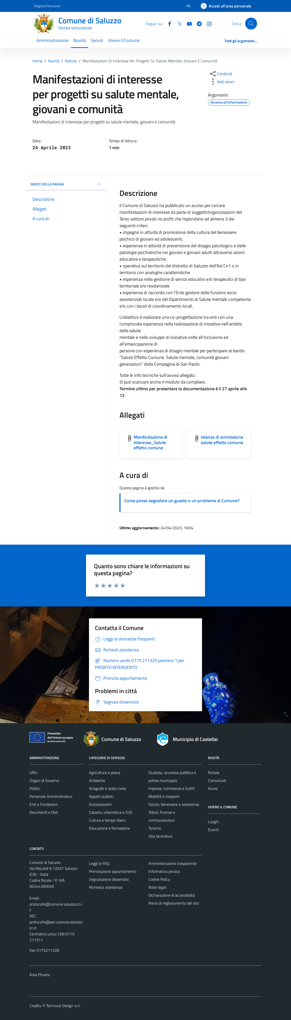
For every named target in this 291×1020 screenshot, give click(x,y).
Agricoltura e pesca (104, 772)
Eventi (213, 830)
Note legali (157, 887)
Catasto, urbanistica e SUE (110, 812)
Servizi (97, 40)
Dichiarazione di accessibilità (171, 895)
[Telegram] (197, 23)
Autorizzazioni (100, 804)
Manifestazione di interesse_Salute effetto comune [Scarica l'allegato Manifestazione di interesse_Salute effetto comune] (151, 442)
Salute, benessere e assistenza (173, 804)
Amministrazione (52, 40)
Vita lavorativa (160, 836)
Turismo (154, 828)
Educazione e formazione (109, 828)
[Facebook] (168, 23)
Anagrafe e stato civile (107, 788)
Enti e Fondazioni (43, 804)
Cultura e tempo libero (107, 820)
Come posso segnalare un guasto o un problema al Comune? (181, 500)
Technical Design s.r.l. (63, 1006)
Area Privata (39, 975)
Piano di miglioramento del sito (173, 903)
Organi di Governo (44, 780)
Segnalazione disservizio (109, 879)
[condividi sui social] (220, 74)
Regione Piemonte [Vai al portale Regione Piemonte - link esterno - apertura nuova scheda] (47, 5)
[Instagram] (207, 23)
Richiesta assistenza (105, 887)
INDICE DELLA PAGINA (66, 184)
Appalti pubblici (101, 796)
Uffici (33, 772)
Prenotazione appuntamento (112, 871)
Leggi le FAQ (99, 863)
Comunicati (217, 780)
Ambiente (97, 780)
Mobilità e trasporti (163, 796)
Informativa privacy (164, 871)
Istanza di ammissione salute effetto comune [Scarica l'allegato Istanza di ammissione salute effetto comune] (222, 440)
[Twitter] (177, 23)
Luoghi (213, 822)
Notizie (213, 772)
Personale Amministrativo (50, 796)
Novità (79, 40)
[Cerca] (251, 24)
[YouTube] (187, 23)
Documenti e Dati (43, 812)
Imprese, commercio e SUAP (171, 788)
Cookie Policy (159, 879)
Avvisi (213, 788)
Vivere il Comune (124, 40)
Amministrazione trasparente (172, 863)
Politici (34, 788)
